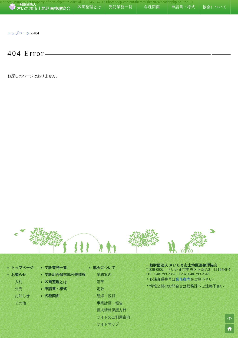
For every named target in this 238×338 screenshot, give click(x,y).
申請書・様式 (183, 7)
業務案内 (182, 279)
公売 (18, 289)
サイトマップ (108, 324)
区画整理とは (89, 7)
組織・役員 (106, 296)
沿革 (100, 282)
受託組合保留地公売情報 (65, 275)
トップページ (18, 33)
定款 (100, 289)
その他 (20, 303)
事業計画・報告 (110, 303)
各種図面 (152, 7)
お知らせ (18, 275)
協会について (215, 7)
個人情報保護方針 (111, 310)
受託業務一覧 (120, 7)
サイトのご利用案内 (113, 317)
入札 (18, 282)
